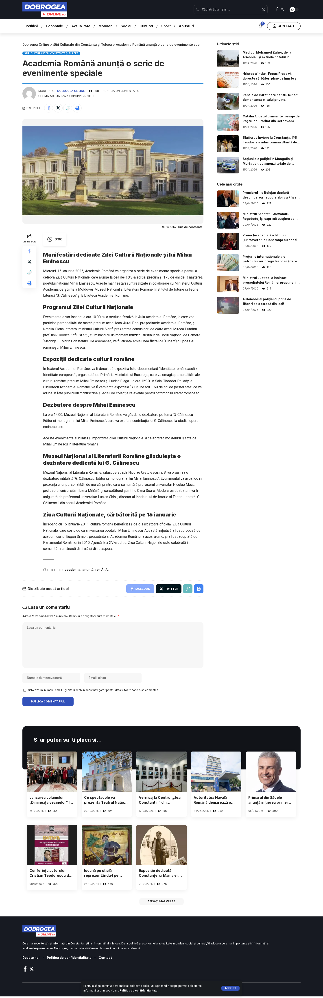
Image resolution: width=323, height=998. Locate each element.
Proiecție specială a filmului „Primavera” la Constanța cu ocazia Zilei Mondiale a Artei (271, 237)
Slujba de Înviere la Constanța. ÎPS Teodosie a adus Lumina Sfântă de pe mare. (270, 140)
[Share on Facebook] (48, 108)
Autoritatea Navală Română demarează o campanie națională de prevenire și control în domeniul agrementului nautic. (214, 801)
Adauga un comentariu (121, 91)
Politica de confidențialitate (139, 990)
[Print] (77, 108)
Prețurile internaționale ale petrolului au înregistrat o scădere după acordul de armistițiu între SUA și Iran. (272, 259)
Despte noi (31, 959)
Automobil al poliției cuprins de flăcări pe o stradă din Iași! (267, 301)
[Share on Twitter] (58, 108)
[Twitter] (282, 9)
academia (73, 570)
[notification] (260, 26)
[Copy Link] (67, 108)
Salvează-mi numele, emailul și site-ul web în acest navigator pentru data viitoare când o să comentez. (93, 691)
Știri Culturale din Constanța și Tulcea (51, 53)
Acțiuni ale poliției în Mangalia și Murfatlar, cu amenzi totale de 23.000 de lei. (268, 161)
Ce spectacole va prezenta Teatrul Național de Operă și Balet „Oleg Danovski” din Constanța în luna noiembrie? (104, 801)
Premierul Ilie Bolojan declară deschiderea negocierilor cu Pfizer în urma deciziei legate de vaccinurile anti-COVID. (270, 195)
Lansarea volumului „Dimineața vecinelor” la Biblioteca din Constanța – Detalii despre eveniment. (51, 801)
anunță (88, 570)
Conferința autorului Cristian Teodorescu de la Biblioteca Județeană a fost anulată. (51, 875)
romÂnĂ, (103, 570)
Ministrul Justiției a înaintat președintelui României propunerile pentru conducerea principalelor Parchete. (271, 280)
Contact (106, 959)
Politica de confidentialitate (69, 959)
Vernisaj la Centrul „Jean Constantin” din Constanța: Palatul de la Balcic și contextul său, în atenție (161, 801)
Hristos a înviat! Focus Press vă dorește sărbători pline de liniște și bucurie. (270, 76)
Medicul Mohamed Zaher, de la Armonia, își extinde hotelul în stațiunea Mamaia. (267, 55)
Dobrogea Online (71, 91)
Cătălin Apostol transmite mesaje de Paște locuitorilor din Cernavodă (271, 118)
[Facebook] (277, 9)
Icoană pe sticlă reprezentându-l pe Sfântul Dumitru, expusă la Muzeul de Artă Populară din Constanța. (106, 875)
